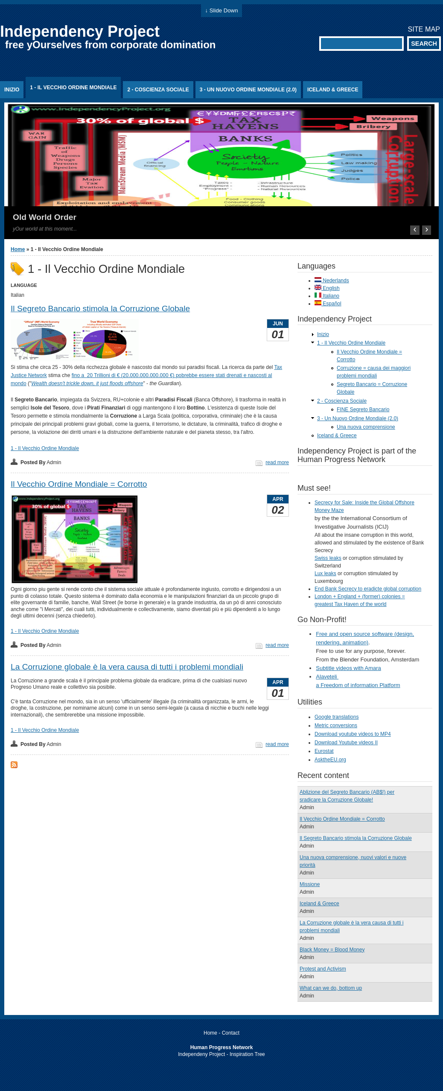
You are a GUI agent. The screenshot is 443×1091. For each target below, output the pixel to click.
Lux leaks (325, 573)
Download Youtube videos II (346, 743)
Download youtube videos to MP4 (353, 734)
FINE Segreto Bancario (363, 409)
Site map (424, 29)
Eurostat (324, 751)
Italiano (327, 296)
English (327, 288)
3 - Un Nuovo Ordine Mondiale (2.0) (248, 90)
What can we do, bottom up (331, 988)
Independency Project (80, 31)
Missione (310, 884)
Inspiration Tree (247, 1054)
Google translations (336, 717)
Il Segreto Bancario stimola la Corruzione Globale (100, 308)
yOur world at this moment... (45, 229)
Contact (230, 1033)
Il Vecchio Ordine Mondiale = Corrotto (79, 484)
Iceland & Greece (332, 90)
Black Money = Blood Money (332, 950)
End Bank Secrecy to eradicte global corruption (368, 589)
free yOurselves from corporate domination (110, 44)
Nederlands (332, 281)
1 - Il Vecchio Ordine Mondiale (73, 88)
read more (277, 462)
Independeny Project (201, 1054)
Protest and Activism (323, 969)
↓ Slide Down (221, 10)
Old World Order (44, 217)
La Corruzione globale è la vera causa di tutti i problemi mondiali (127, 666)
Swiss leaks (328, 558)
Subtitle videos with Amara (348, 668)
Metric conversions (336, 725)
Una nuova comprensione (366, 427)
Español (328, 304)
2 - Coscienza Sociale (158, 90)
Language (24, 285)
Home (18, 249)
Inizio (11, 90)
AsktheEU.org (330, 760)
